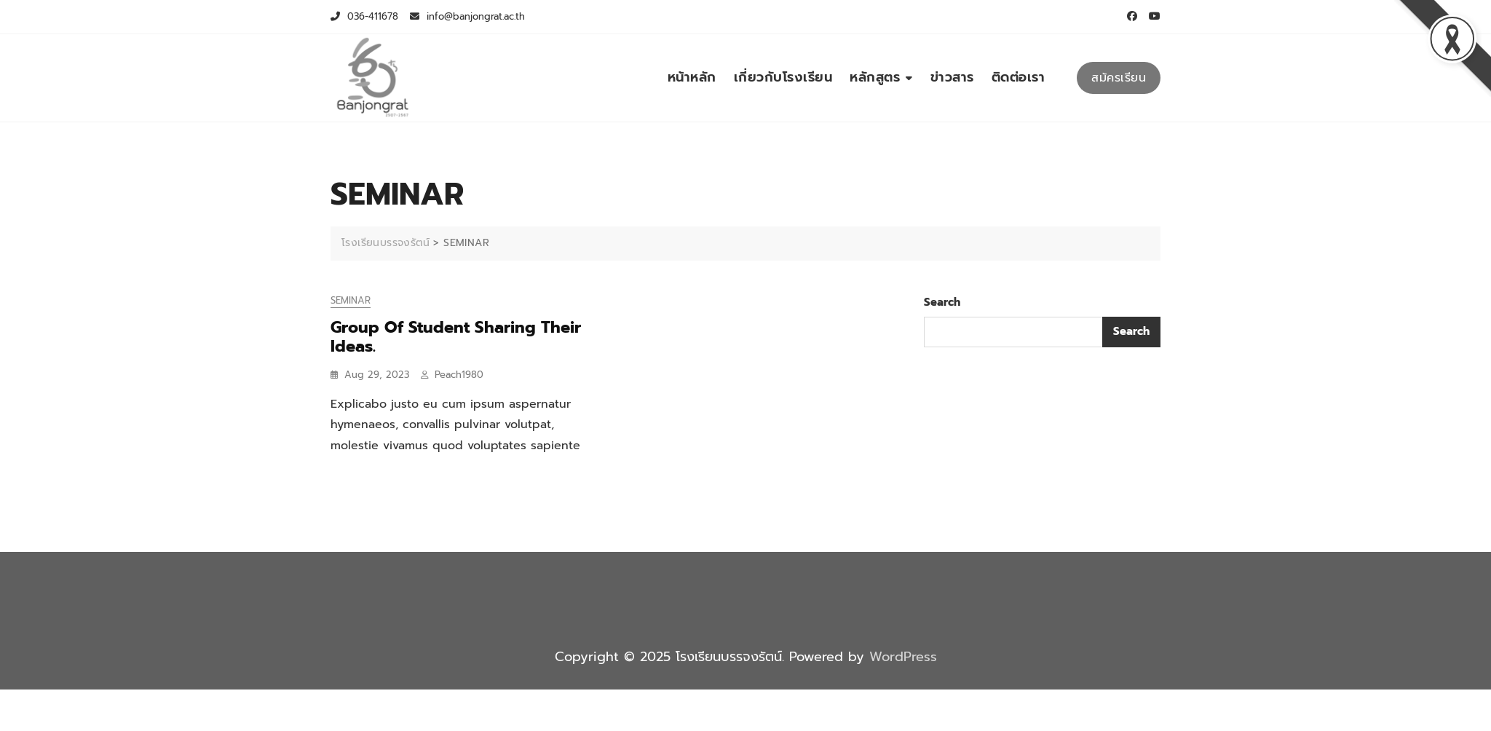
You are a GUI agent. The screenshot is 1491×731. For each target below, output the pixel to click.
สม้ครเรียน (1118, 78)
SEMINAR (351, 300)
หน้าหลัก (692, 77)
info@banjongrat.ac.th (467, 16)
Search (942, 302)
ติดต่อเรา (1018, 77)
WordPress (903, 657)
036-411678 (364, 16)
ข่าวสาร (952, 77)
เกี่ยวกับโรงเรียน (783, 77)
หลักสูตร (875, 77)
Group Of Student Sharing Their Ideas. (456, 336)
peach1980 (459, 375)
